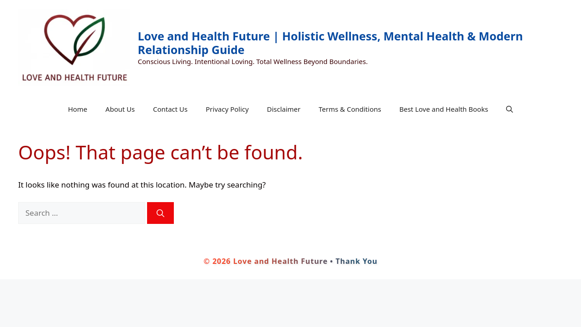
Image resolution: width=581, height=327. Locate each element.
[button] (509, 109)
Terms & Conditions (350, 109)
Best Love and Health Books (443, 109)
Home (78, 109)
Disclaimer (283, 109)
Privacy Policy (227, 109)
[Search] (160, 213)
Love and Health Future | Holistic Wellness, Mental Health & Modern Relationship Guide (330, 42)
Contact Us (170, 109)
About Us (120, 109)
